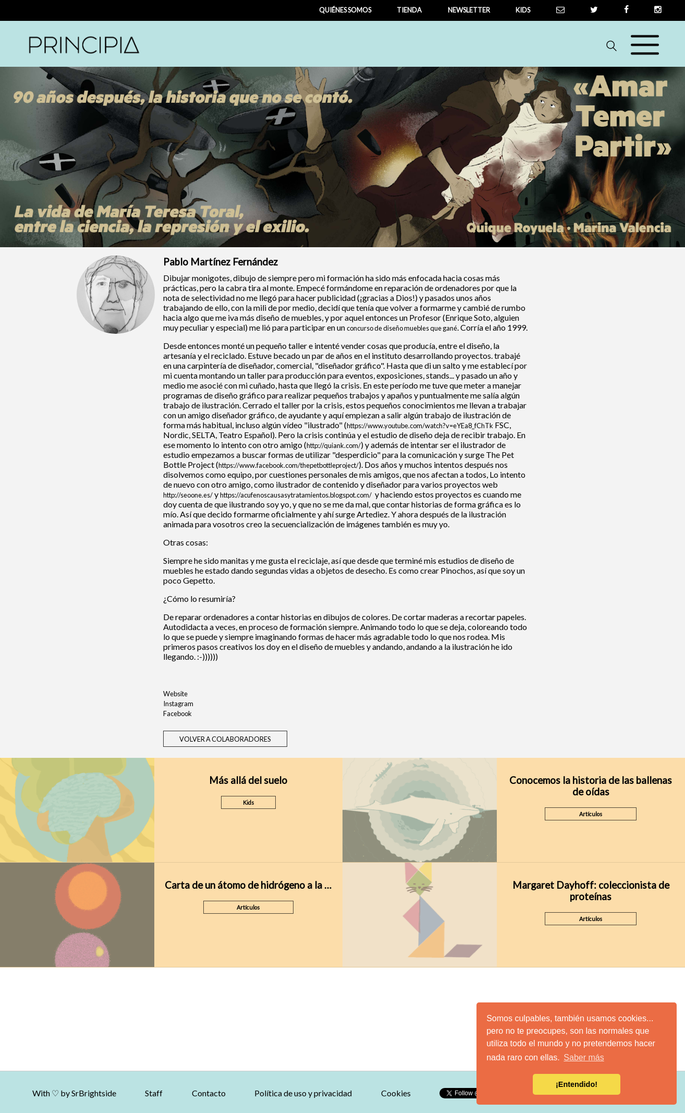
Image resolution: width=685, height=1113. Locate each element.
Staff (193, 1093)
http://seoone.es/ (188, 495)
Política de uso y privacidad (343, 1093)
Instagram (178, 703)
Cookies (435, 1093)
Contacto (248, 1093)
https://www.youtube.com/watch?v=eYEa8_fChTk (420, 425)
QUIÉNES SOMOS (345, 10)
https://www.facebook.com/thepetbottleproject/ (288, 465)
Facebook (177, 713)
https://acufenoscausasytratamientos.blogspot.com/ (296, 495)
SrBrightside (133, 1093)
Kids (523, 10)
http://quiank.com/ (334, 445)
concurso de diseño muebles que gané (402, 328)
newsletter (469, 10)
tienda (409, 10)
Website (175, 693)
